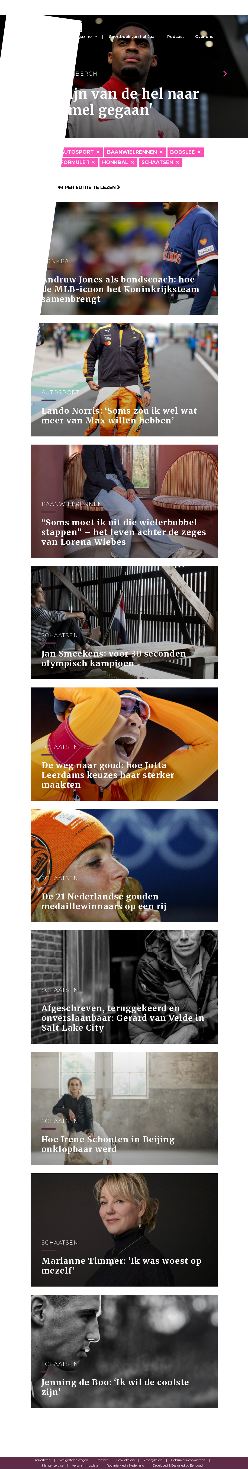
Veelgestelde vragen (73, 1460)
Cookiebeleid (126, 1460)
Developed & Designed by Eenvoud (178, 1465)
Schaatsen (157, 162)
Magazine (82, 36)
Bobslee (182, 152)
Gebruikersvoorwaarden (188, 1460)
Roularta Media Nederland (125, 1465)
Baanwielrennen (132, 152)
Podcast (175, 36)
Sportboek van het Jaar (132, 36)
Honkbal (115, 162)
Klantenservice (52, 1465)
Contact (102, 1460)
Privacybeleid (153, 1460)
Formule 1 (74, 162)
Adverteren (43, 1460)
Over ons (204, 36)
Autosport (77, 152)
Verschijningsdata (85, 1465)
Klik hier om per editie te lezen (75, 187)
